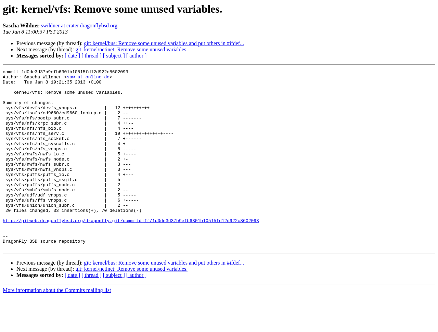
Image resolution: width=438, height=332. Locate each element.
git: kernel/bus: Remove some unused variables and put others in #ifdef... (164, 43)
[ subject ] (114, 56)
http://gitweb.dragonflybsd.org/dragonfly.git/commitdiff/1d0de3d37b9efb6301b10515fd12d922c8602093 (131, 251)
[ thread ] (91, 56)
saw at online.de (88, 79)
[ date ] (72, 56)
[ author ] (136, 56)
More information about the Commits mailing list (57, 326)
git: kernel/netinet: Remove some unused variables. (131, 49)
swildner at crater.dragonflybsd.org (79, 25)
